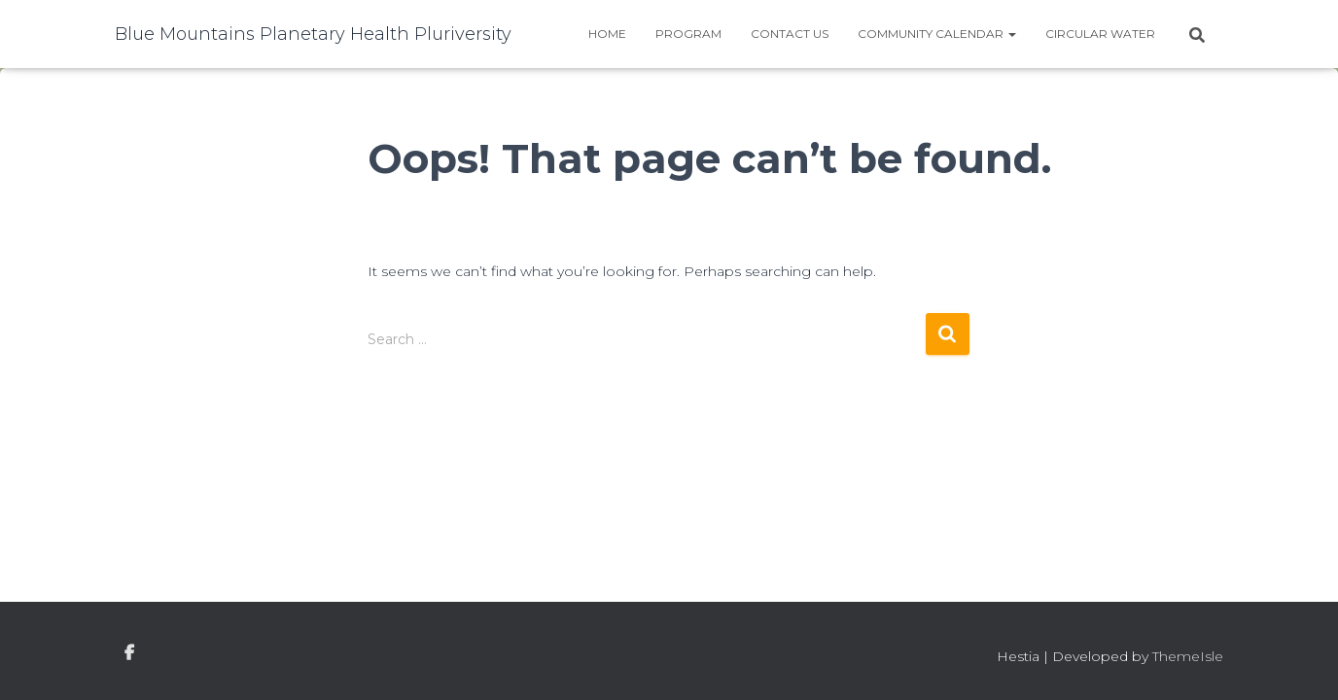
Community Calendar (937, 33)
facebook (129, 653)
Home (607, 33)
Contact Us (789, 33)
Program (688, 33)
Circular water (1100, 33)
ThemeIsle (1187, 656)
